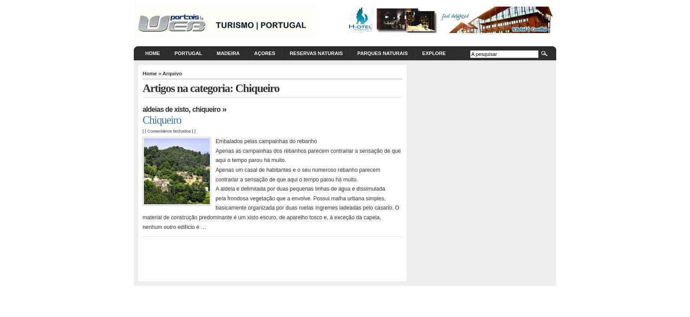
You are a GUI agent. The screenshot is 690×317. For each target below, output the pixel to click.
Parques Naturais (382, 53)
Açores (264, 53)
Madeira (228, 53)
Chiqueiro (206, 109)
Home (152, 53)
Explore (434, 53)
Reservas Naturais (316, 53)
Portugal (188, 53)
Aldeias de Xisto (166, 109)
